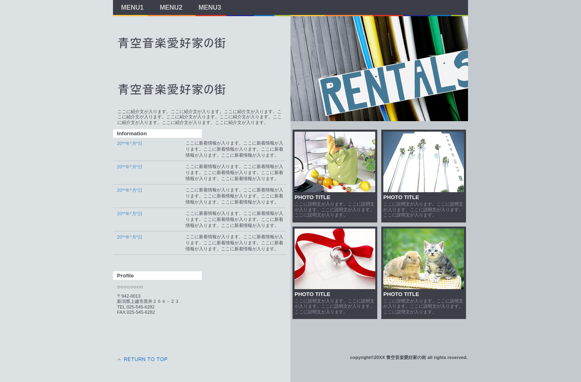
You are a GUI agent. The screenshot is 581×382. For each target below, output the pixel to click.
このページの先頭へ (141, 359)
